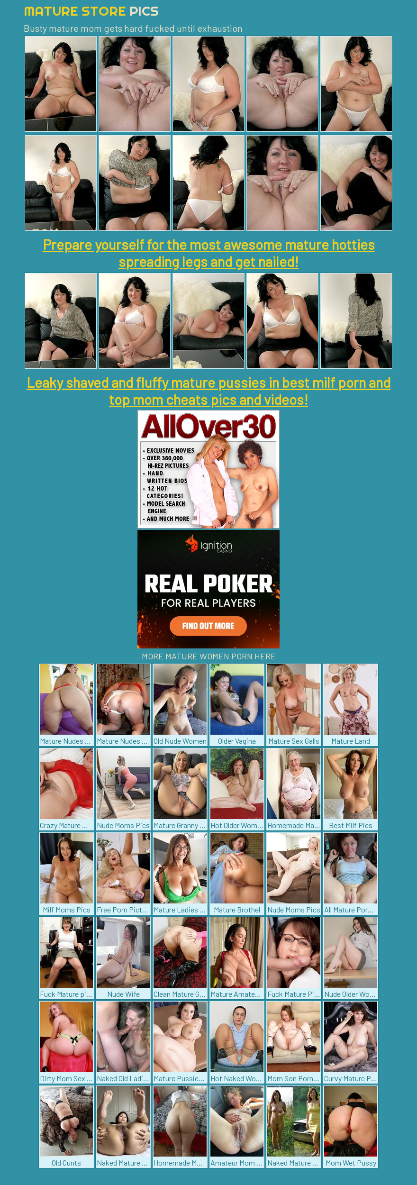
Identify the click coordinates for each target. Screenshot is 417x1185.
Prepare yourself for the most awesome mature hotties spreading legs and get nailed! (209, 253)
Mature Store (91, 10)
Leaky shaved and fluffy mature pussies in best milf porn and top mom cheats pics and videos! (208, 391)
